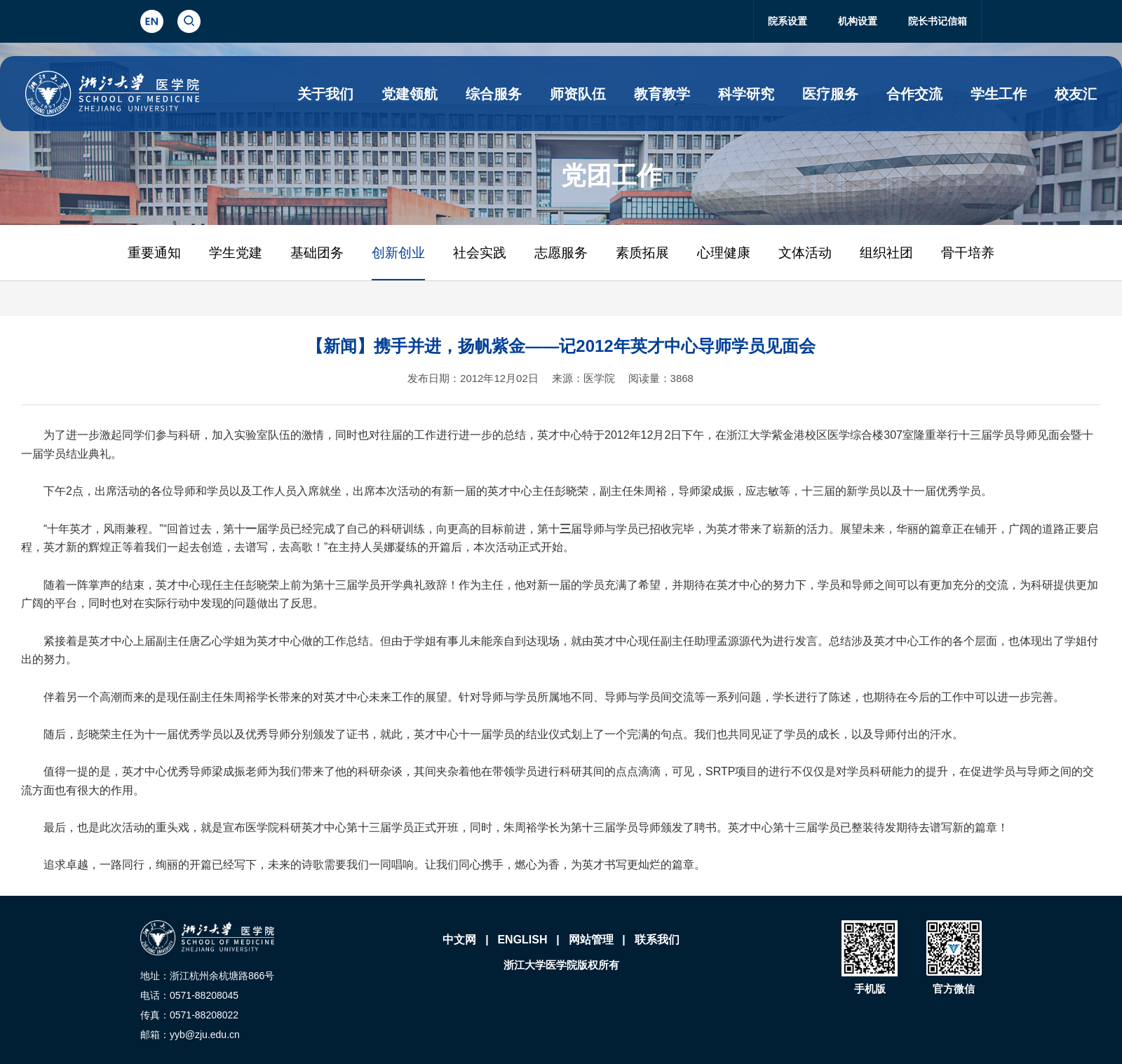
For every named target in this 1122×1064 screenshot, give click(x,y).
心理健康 (723, 252)
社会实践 (479, 252)
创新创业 (398, 252)
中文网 (459, 940)
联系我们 (657, 940)
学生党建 (235, 252)
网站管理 (591, 940)
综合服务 (494, 94)
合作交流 (914, 94)
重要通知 (154, 252)
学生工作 (999, 94)
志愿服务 (561, 252)
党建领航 (409, 94)
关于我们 (325, 94)
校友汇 (1076, 94)
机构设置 (857, 21)
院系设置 (787, 21)
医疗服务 (830, 94)
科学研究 (746, 94)
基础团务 (317, 252)
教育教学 (662, 94)
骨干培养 (967, 252)
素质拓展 (642, 252)
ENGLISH (522, 940)
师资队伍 (578, 94)
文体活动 (805, 252)
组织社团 (886, 252)
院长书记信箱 (937, 21)
